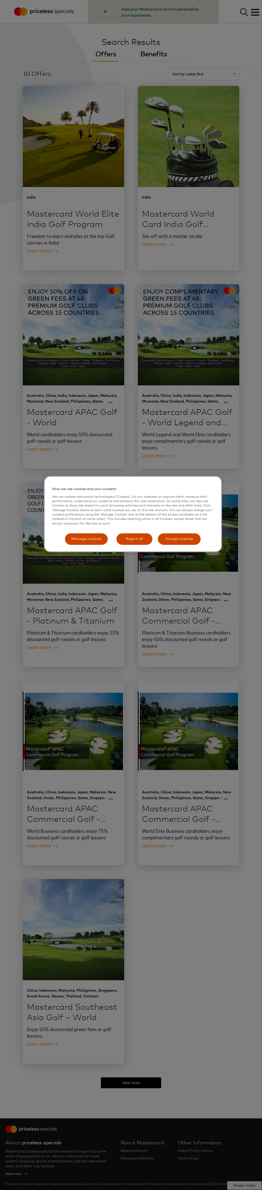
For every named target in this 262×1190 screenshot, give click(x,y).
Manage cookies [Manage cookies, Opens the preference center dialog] (86, 539)
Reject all (134, 539)
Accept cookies (179, 539)
